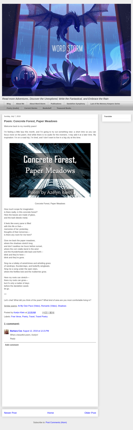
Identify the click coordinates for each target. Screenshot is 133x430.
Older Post (90, 412)
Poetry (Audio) (13, 108)
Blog (9, 104)
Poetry (25, 316)
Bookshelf (47, 108)
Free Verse (16, 316)
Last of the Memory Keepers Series (105, 104)
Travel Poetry (42, 316)
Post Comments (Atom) (56, 422)
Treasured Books (64, 108)
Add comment (12, 345)
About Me (20, 104)
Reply (12, 339)
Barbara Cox (16, 331)
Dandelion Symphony (76, 104)
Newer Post (10, 412)
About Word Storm (37, 104)
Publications (56, 104)
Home (50, 412)
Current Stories (30, 108)
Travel (32, 316)
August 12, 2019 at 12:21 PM (36, 331)
